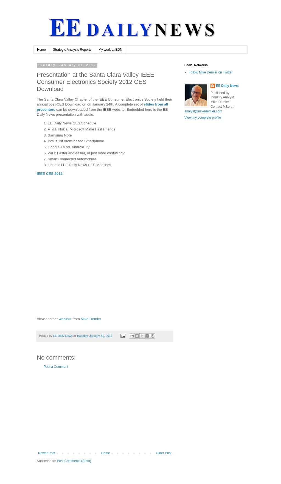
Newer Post (46, 453)
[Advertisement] (105, 410)
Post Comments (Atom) (74, 461)
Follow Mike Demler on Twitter (211, 72)
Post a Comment (56, 367)
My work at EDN (110, 50)
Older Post (164, 453)
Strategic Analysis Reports (72, 50)
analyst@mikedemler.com (203, 111)
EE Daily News (227, 86)
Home (41, 50)
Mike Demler (91, 319)
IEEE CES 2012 (50, 174)
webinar (65, 319)
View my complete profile (202, 117)
